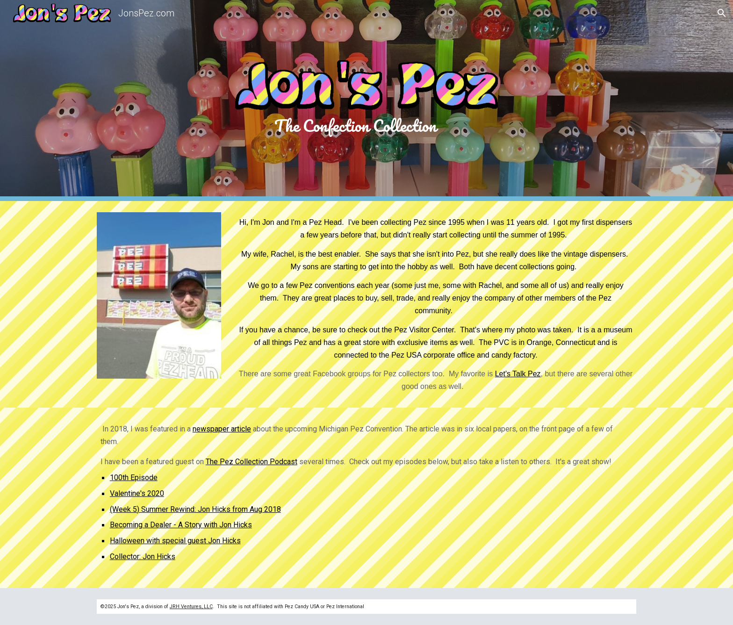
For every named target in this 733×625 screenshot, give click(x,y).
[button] (722, 13)
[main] (366, 125)
